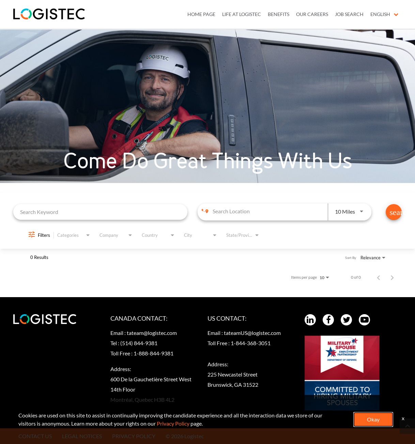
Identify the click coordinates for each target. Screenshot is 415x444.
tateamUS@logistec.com (252, 333)
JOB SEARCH (349, 14)
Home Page (201, 14)
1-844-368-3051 (251, 343)
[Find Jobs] (394, 212)
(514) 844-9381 (138, 343)
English (384, 14)
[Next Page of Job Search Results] (392, 277)
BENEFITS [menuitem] (278, 14)
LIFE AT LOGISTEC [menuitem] (241, 14)
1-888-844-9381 (153, 353)
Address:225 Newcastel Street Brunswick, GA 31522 (232, 374)
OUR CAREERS (312, 14)
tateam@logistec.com (152, 333)
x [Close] (403, 418)
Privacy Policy (173, 423)
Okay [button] (373, 419)
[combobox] (100, 212)
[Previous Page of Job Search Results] (378, 277)
